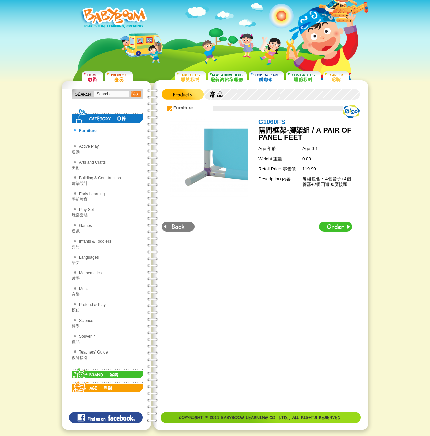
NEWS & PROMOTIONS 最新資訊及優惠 (227, 77)
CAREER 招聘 (336, 77)
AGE (107, 385)
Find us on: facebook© (106, 417)
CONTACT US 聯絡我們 (303, 77)
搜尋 (136, 94)
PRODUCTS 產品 (119, 77)
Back (178, 227)
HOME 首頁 (92, 77)
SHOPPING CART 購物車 (266, 77)
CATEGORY (107, 116)
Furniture (88, 130)
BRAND (107, 371)
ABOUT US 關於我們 (190, 77)
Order (335, 227)
